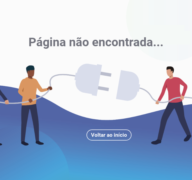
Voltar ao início (109, 135)
